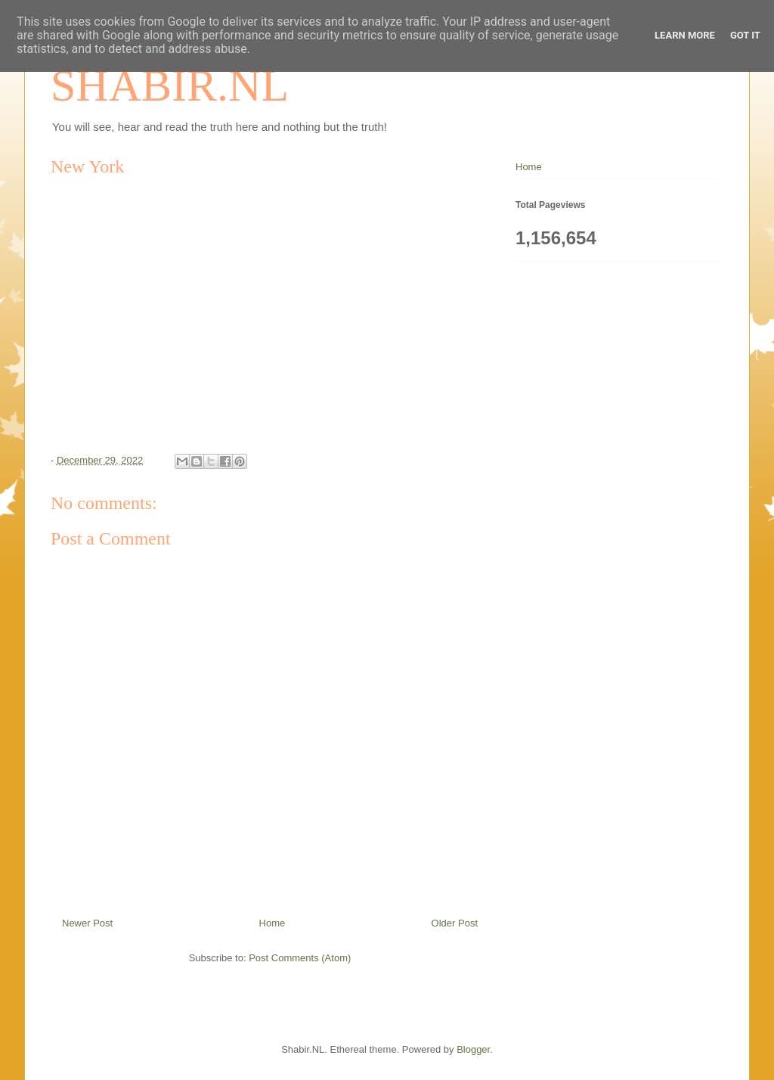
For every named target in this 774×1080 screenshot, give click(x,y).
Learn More (685, 35)
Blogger (473, 1049)
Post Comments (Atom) (300, 958)
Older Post (455, 923)
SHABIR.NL (170, 85)
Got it (745, 35)
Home (272, 923)
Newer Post (87, 923)
